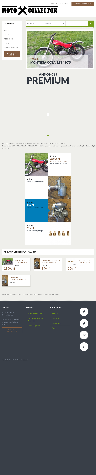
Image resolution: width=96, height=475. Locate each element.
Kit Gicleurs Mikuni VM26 (84, 262)
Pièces (6, 35)
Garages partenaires (11, 47)
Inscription (64, 3)
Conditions (55, 318)
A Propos (55, 314)
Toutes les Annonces (35, 314)
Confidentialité (56, 323)
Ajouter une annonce (12, 54)
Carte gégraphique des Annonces (35, 320)
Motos (6, 30)
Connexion (53, 3)
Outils (6, 43)
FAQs (53, 328)
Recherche (91, 24)
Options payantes (34, 325)
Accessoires (8, 39)
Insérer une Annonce (83, 3)
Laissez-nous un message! (12, 330)
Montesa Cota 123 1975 (50, 62)
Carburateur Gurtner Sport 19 (18, 279)
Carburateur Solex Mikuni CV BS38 (51, 262)
